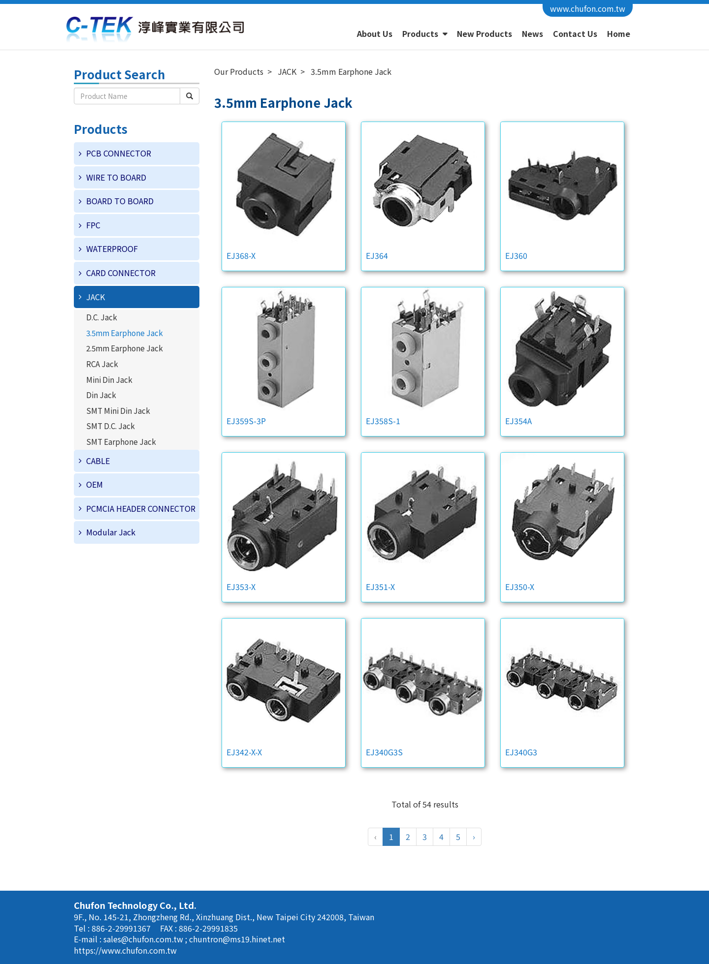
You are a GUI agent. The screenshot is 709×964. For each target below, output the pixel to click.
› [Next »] (474, 836)
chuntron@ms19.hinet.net (237, 939)
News (532, 33)
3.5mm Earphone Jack (124, 332)
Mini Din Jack (109, 379)
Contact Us (575, 33)
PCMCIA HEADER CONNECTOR (140, 508)
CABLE (98, 460)
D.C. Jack (101, 316)
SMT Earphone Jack (121, 441)
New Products (484, 33)
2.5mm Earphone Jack (124, 347)
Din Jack (101, 394)
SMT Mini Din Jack (118, 410)
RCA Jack (102, 363)
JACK (95, 297)
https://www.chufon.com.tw (125, 950)
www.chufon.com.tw (587, 8)
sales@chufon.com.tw (144, 939)
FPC (93, 225)
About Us (374, 33)
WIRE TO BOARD (116, 177)
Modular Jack (110, 532)
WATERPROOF (112, 248)
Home (618, 33)
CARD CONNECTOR (121, 273)
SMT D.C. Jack (110, 425)
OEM (94, 484)
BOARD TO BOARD (120, 201)
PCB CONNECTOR (118, 153)
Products (421, 33)
